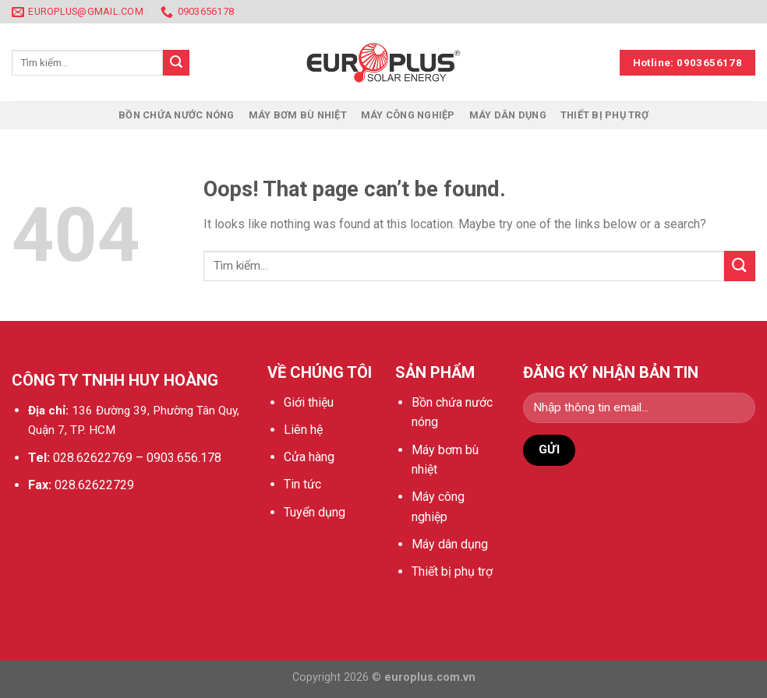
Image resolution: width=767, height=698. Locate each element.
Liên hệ (303, 429)
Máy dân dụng (507, 115)
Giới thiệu (309, 402)
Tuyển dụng (314, 512)
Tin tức (302, 484)
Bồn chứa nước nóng (176, 115)
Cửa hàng (309, 456)
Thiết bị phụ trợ (604, 115)
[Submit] (739, 266)
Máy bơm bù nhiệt (298, 115)
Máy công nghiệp (408, 115)
